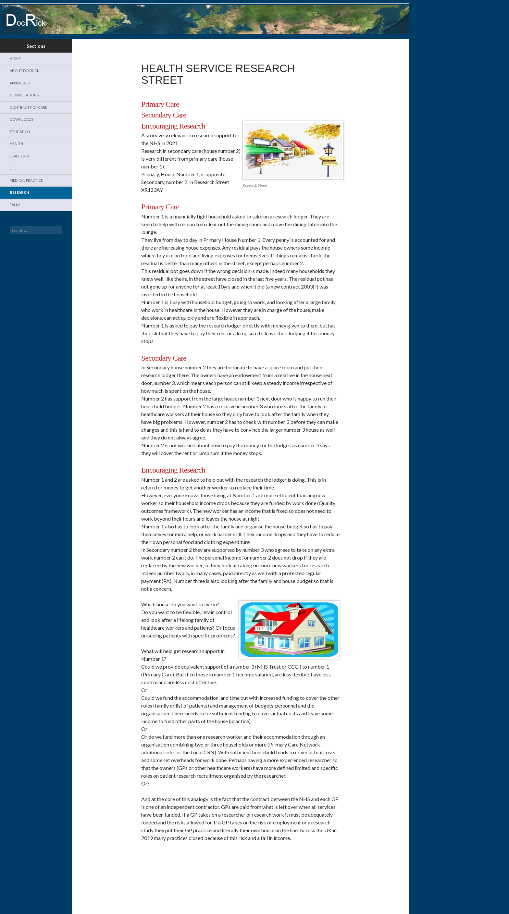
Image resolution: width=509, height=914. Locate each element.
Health (16, 144)
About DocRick (24, 70)
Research (19, 192)
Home (15, 58)
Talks (15, 205)
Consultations (24, 95)
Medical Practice (26, 180)
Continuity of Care (28, 107)
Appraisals (20, 83)
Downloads (21, 119)
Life (13, 168)
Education (20, 132)
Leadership (20, 156)
